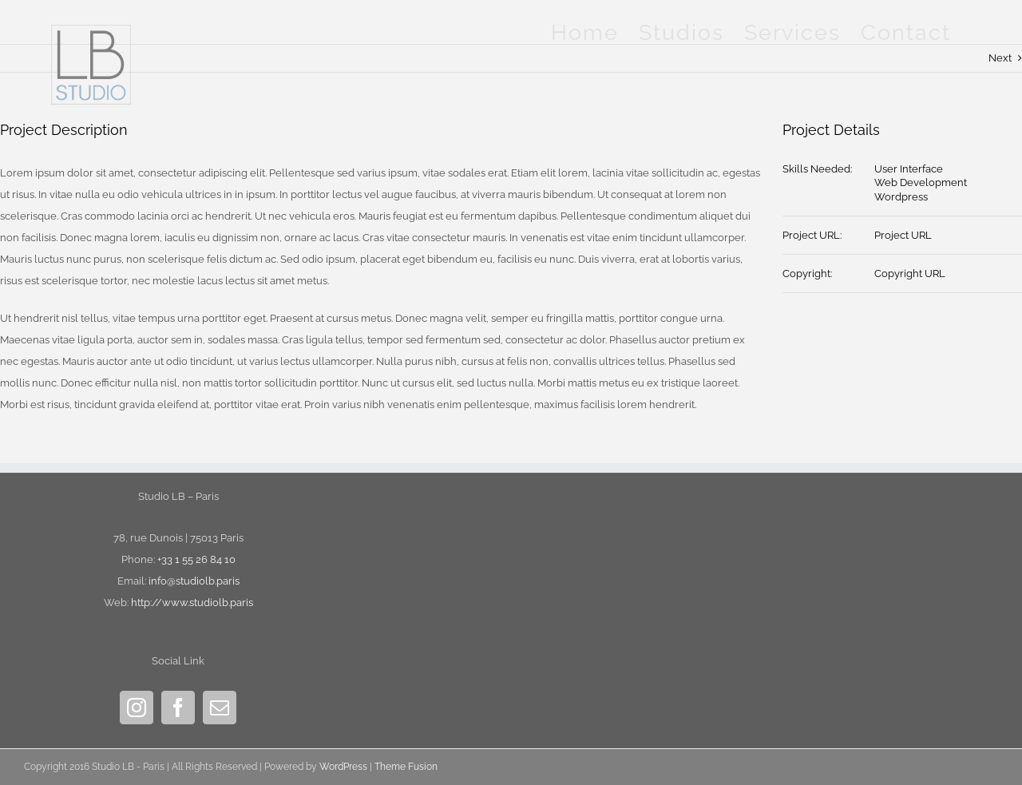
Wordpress (901, 197)
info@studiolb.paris (194, 581)
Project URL (903, 235)
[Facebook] (178, 707)
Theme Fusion (406, 766)
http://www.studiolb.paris (192, 603)
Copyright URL (909, 274)
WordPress (343, 766)
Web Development (920, 182)
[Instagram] (136, 707)
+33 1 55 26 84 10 (196, 559)
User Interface (908, 169)
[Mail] (219, 707)
